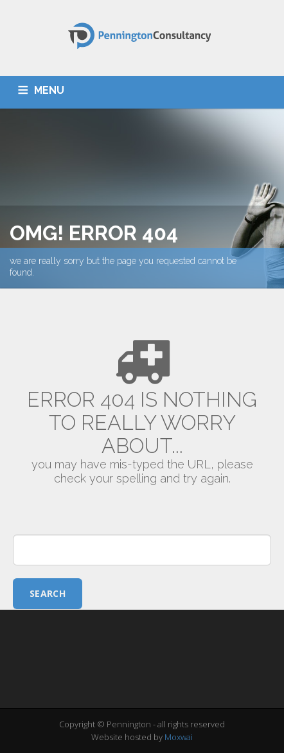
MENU (49, 90)
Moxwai (178, 737)
